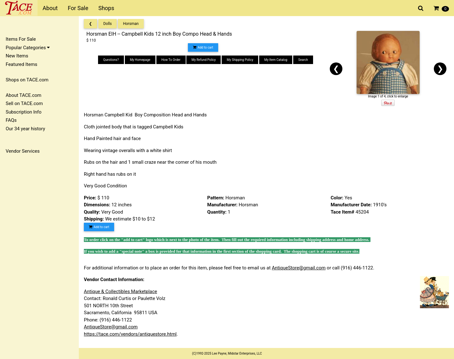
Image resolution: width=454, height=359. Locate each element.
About (50, 8)
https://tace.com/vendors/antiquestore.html (130, 334)
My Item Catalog (275, 60)
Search (303, 60)
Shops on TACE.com (27, 80)
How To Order (171, 60)
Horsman (130, 23)
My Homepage (140, 60)
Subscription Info (24, 112)
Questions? (111, 60)
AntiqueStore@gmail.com (299, 268)
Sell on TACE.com (24, 103)
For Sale (78, 8)
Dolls (107, 23)
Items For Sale (21, 39)
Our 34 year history (25, 129)
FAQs (11, 120)
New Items (17, 56)
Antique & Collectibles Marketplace (120, 291)
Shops (106, 8)
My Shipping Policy (240, 60)
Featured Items (21, 64)
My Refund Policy (203, 60)
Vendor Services (23, 151)
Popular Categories (28, 47)
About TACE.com (23, 95)
